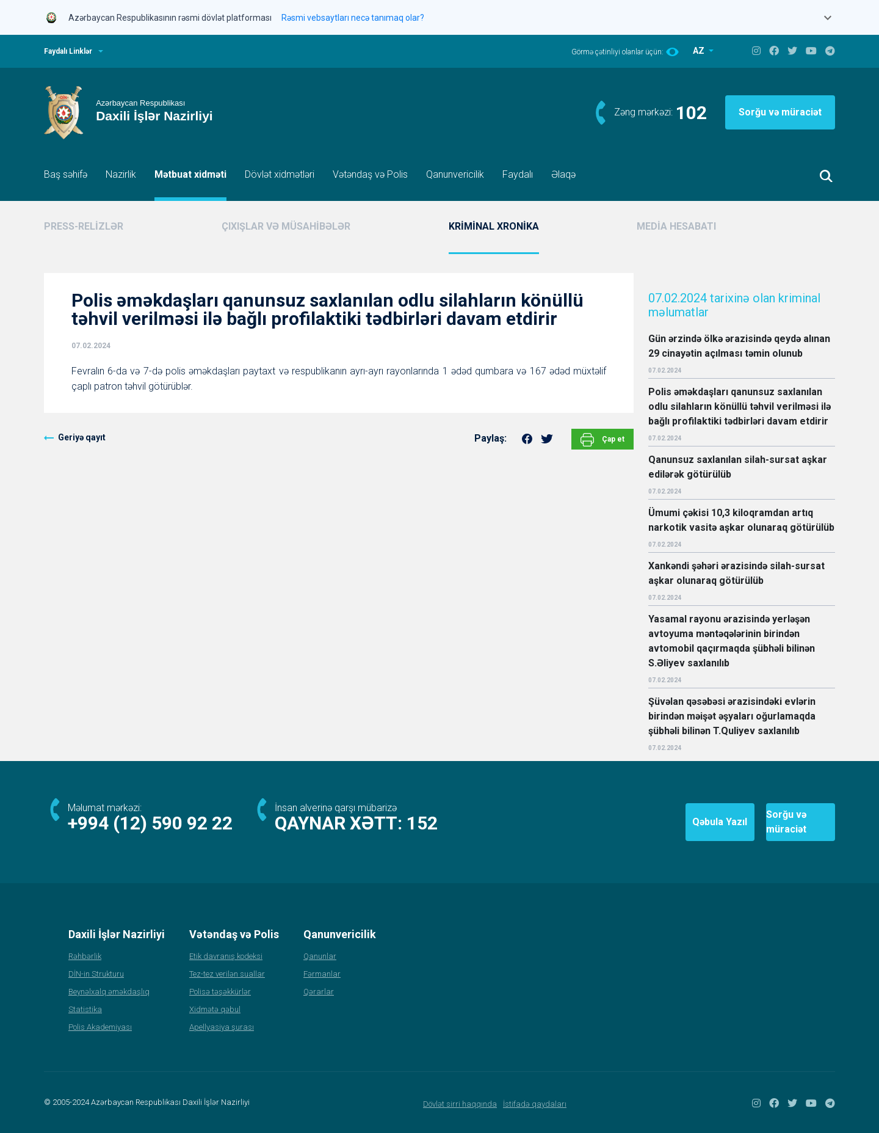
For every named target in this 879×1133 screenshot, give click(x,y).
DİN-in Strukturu (96, 973)
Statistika (85, 1009)
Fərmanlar (322, 973)
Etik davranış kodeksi (225, 956)
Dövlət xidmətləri (279, 174)
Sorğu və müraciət (780, 112)
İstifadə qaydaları (534, 1104)
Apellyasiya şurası (221, 1027)
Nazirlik (121, 174)
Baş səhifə (65, 174)
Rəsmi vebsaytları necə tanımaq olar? (352, 18)
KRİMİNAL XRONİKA (494, 226)
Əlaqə (563, 174)
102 (691, 112)
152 (422, 823)
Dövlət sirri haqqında (460, 1104)
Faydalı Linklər (68, 51)
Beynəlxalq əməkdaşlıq (109, 991)
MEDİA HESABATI (676, 226)
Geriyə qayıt (82, 437)
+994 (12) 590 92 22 (150, 823)
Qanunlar (319, 956)
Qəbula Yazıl (646, 822)
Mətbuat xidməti (190, 174)
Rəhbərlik (84, 956)
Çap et (602, 439)
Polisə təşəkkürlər (220, 991)
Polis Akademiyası (100, 1027)
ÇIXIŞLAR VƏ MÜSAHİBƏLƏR (286, 226)
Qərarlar (318, 991)
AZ (699, 51)
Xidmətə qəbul (215, 1009)
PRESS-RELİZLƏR (83, 226)
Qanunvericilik (455, 174)
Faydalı (517, 174)
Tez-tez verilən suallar (227, 973)
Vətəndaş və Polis (370, 174)
